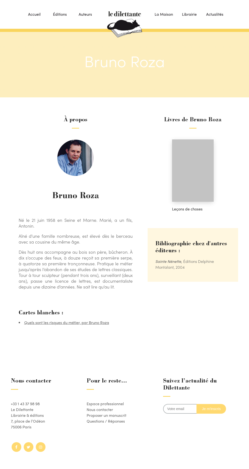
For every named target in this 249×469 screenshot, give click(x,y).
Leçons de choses (187, 209)
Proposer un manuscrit (106, 415)
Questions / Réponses (106, 421)
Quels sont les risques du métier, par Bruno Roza (66, 322)
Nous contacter (100, 409)
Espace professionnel (105, 403)
